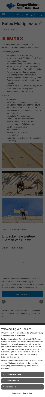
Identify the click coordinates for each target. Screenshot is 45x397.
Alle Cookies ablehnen (11, 381)
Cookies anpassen (9, 387)
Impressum (16, 393)
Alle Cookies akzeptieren (12, 374)
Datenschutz (28, 393)
